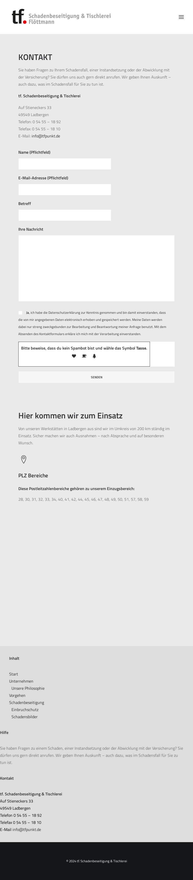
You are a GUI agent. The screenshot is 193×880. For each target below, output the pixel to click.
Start (13, 674)
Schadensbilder (24, 717)
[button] (181, 17)
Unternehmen (21, 681)
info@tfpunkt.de (46, 136)
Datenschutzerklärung (64, 312)
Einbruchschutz (24, 709)
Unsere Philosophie (28, 688)
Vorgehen (17, 695)
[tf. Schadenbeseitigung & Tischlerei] (63, 17)
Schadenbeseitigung (26, 702)
